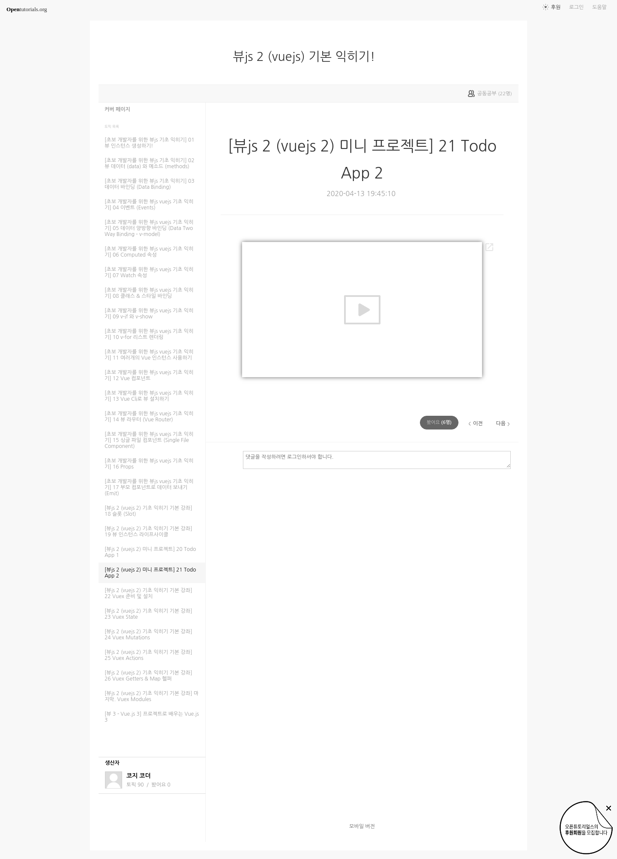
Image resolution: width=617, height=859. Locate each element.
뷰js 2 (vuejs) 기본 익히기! (307, 57)
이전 (478, 423)
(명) (439, 422)
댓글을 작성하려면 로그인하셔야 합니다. (376, 459)
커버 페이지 (117, 109)
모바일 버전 (362, 826)
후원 (556, 7)
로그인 (576, 7)
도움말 (599, 7)
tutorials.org (26, 9)
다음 (501, 423)
